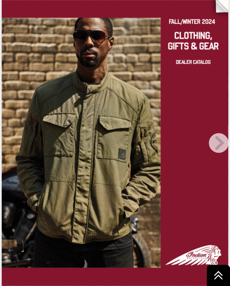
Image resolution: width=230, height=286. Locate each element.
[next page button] (218, 143)
